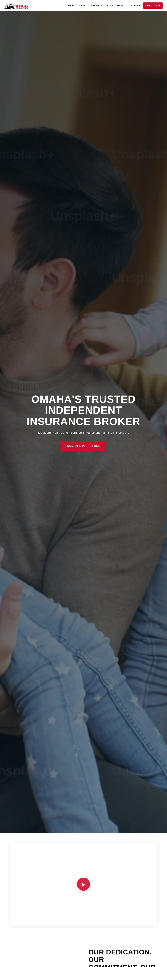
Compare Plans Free (83, 445)
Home (71, 5)
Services (96, 5)
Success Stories (116, 5)
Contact (135, 5)
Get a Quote (153, 5)
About (82, 5)
